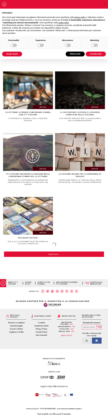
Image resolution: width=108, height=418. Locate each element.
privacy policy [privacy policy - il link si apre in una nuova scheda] (80, 17)
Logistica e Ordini (16, 332)
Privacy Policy (41, 329)
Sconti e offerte (16, 329)
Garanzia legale (16, 326)
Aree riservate (41, 335)
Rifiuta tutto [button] (75, 54)
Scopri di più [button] (12, 54)
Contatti (41, 323)
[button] (104, 4)
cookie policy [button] (63, 23)
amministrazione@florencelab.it (69, 409)
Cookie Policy (41, 332)
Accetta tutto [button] (96, 54)
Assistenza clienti (41, 326)
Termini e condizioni (16, 323)
